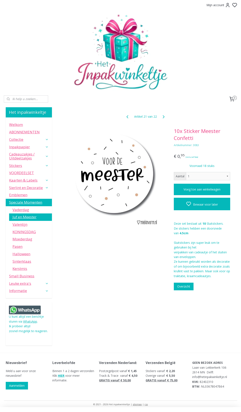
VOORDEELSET (21, 172)
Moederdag (22, 239)
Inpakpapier (29, 146)
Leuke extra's (29, 283)
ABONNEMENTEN (24, 132)
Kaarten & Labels (29, 180)
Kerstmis (20, 268)
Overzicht (183, 286)
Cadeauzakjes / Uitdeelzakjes (29, 156)
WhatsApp (30, 321)
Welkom (16, 124)
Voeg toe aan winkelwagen (202, 189)
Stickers (29, 165)
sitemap (137, 404)
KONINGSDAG (24, 231)
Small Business (21, 276)
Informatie (29, 290)
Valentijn (20, 224)
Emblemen (18, 194)
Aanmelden (17, 386)
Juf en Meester (24, 216)
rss (146, 404)
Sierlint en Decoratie (29, 187)
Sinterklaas (22, 261)
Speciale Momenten (29, 202)
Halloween (21, 253)
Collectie (29, 139)
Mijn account (218, 5)
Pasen (17, 246)
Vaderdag (21, 209)
